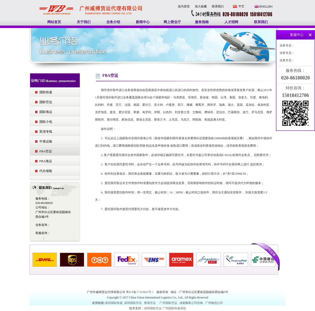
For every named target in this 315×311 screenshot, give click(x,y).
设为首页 (184, 6)
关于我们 (84, 22)
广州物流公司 (214, 303)
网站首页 (54, 22)
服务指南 (202, 22)
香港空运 (150, 303)
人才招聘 (231, 22)
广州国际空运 (168, 303)
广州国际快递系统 (174, 308)
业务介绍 (113, 22)
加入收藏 (201, 6)
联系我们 (218, 6)
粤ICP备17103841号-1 (140, 292)
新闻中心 (143, 22)
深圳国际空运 (133, 303)
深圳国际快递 (114, 303)
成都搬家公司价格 (191, 303)
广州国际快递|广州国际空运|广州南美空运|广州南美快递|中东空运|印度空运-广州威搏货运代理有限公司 (91, 4)
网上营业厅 (172, 22)
